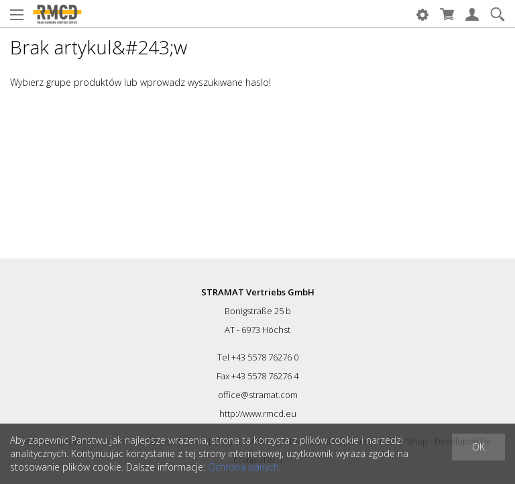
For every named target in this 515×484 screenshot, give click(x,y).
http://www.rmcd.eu (257, 413)
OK (478, 446)
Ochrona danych (243, 467)
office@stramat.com (258, 395)
